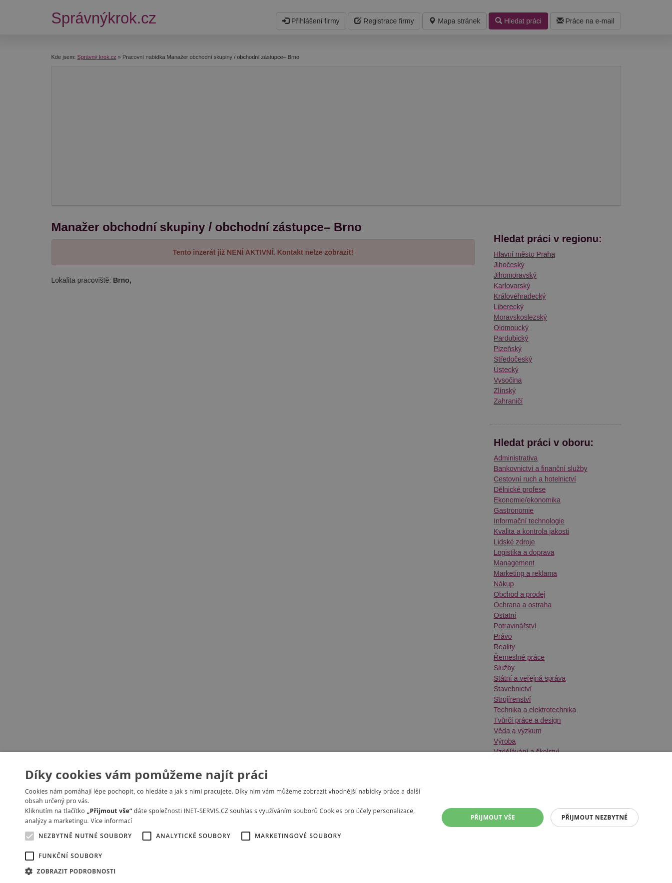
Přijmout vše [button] (493, 817)
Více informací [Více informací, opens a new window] (111, 821)
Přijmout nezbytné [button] (595, 817)
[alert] (336, 441)
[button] (225, 871)
